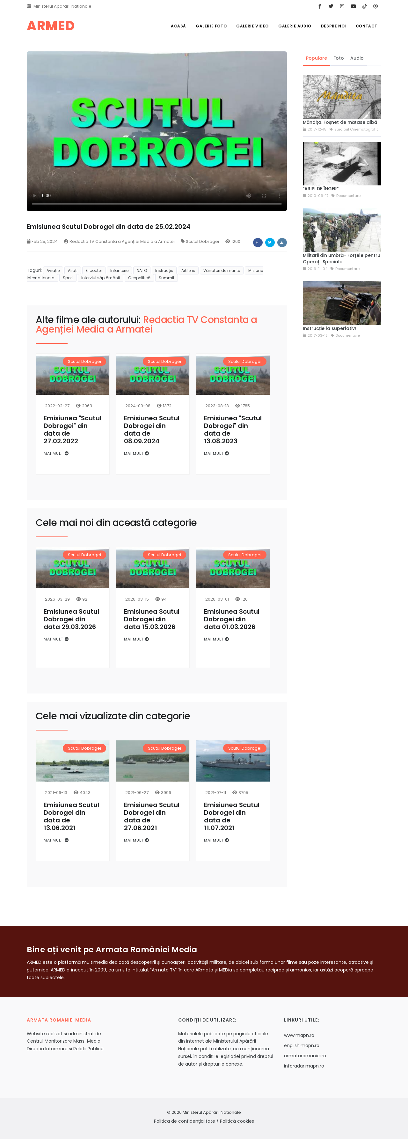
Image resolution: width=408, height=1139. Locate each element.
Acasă (178, 26)
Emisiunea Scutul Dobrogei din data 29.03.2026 (71, 619)
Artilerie (188, 270)
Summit (166, 278)
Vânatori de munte (221, 270)
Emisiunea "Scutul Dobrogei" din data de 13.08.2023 (233, 430)
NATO (142, 270)
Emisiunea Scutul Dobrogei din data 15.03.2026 (151, 619)
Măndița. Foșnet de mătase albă (340, 122)
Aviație (53, 270)
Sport (68, 278)
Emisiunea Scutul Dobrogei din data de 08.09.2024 (151, 430)
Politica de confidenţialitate (184, 1121)
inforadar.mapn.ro (304, 1066)
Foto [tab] (338, 58)
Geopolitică (139, 278)
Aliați (72, 270)
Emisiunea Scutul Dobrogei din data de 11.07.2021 (231, 816)
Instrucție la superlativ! (329, 328)
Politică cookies (237, 1121)
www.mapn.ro (299, 1035)
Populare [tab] (316, 58)
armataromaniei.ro (305, 1056)
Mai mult (56, 453)
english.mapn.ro (301, 1045)
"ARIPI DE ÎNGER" (321, 188)
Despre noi (333, 26)
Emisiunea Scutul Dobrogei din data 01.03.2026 (231, 619)
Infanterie (119, 270)
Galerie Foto (211, 26)
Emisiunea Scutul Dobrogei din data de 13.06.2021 (71, 816)
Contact (366, 26)
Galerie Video (252, 26)
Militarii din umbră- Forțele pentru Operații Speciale (341, 258)
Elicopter (94, 270)
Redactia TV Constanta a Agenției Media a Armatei (119, 241)
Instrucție (164, 270)
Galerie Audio (294, 26)
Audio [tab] (357, 58)
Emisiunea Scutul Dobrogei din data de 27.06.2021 (151, 816)
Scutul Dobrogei (200, 241)
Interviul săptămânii (100, 278)
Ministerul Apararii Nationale (62, 6)
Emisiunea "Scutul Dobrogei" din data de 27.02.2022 (72, 430)
